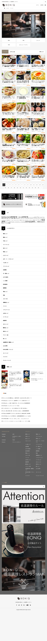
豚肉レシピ (37, 99)
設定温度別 (5, 284)
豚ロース (3, 131)
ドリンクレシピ (6, 266)
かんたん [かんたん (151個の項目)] (17, 218)
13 (39, 184)
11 (33, 184)
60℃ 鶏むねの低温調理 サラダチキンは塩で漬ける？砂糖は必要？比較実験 (16, 413)
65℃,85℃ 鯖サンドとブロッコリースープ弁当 (10, 405)
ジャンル (4, 306)
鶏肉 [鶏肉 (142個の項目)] (9, 223)
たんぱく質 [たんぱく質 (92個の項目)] (27, 218)
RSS (5, 393)
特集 (4, 295)
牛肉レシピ (22, 147)
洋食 (23, 40)
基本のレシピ (25, 99)
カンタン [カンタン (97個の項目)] (15, 220)
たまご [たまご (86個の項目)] (24, 218)
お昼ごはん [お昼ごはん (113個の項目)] (8, 218)
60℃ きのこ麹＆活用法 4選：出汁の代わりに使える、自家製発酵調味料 (15, 410)
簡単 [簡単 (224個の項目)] (38, 222)
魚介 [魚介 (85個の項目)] (7, 223)
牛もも (18, 147)
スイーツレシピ (5, 68)
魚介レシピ (33, 84)
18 (14, 187)
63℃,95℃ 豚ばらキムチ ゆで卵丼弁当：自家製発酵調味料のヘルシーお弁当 (16, 416)
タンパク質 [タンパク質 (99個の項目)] (19, 220)
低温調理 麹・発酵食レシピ (42, 68)
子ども (43, 163)
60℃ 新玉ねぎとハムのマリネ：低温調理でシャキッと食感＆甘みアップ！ (16, 400)
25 (35, 187)
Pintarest (3, 442)
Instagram (4, 434)
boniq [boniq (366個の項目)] (4, 217)
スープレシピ (5, 316)
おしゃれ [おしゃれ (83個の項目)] (29, 217)
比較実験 (40, 115)
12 (36, 184)
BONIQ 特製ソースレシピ (11, 99)
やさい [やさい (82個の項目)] (13, 220)
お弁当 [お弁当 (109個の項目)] (5, 218)
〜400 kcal (40, 147)
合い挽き (33, 99)
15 (5, 187)
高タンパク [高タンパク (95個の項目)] (4, 223)
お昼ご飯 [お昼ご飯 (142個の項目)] (13, 218)
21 (23, 187)
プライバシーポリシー (16, 442)
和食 (9, 40)
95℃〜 (41, 84)
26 (38, 187)
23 (29, 187)
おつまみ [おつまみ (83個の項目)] (32, 217)
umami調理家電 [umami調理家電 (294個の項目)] (11, 217)
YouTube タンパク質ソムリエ (16, 437)
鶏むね (18, 115)
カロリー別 (5, 298)
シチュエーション (6, 309)
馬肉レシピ (5, 291)
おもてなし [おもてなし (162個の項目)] (37, 217)
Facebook (4, 439)
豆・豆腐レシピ (9, 84)
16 (8, 187)
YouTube (3, 436)
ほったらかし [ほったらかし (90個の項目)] (38, 218)
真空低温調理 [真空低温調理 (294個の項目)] (30, 222)
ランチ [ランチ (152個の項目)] (39, 220)
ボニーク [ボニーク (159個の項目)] (35, 220)
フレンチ (38, 40)
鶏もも (33, 163)
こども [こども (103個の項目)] (21, 218)
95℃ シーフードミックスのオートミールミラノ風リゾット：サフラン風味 (16, 421)
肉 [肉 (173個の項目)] (40, 222)
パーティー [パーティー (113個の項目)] (31, 220)
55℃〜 (25, 147)
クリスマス (5, 356)
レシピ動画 (5, 280)
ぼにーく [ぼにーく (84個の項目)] (10, 220)
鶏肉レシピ (22, 115)
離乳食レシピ (5, 327)
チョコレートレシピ (7, 360)
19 (17, 187)
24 (32, 187)
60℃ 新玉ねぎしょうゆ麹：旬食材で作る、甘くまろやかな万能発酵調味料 (16, 403)
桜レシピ (4, 338)
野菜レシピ (19, 68)
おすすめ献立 (5, 277)
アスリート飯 (28, 466)
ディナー (28, 147)
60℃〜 (22, 68)
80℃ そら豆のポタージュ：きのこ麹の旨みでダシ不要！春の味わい (15, 408)
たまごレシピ (5, 255)
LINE (13, 434)
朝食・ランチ (15, 131)
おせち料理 (5, 345)
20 (20, 187)
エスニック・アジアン (23, 44)
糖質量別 (4, 287)
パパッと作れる (26, 68)
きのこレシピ (5, 324)
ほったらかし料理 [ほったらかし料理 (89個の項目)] (6, 220)
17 (11, 187)
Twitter (13, 439)
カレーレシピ (5, 353)
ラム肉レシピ (5, 262)
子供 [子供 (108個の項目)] (10, 221)
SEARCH (45, 1)
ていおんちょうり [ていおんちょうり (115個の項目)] (32, 218)
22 (26, 187)
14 (42, 184)
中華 (9, 44)
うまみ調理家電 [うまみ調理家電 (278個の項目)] (22, 217)
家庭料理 (4, 320)
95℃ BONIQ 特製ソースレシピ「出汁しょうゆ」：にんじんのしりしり (15, 418)
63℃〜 (11, 131)
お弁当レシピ (5, 313)
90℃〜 (40, 163)
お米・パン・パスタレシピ (21, 163)
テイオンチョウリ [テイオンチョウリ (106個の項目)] (25, 220)
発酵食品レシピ (10, 68)
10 (30, 184)
